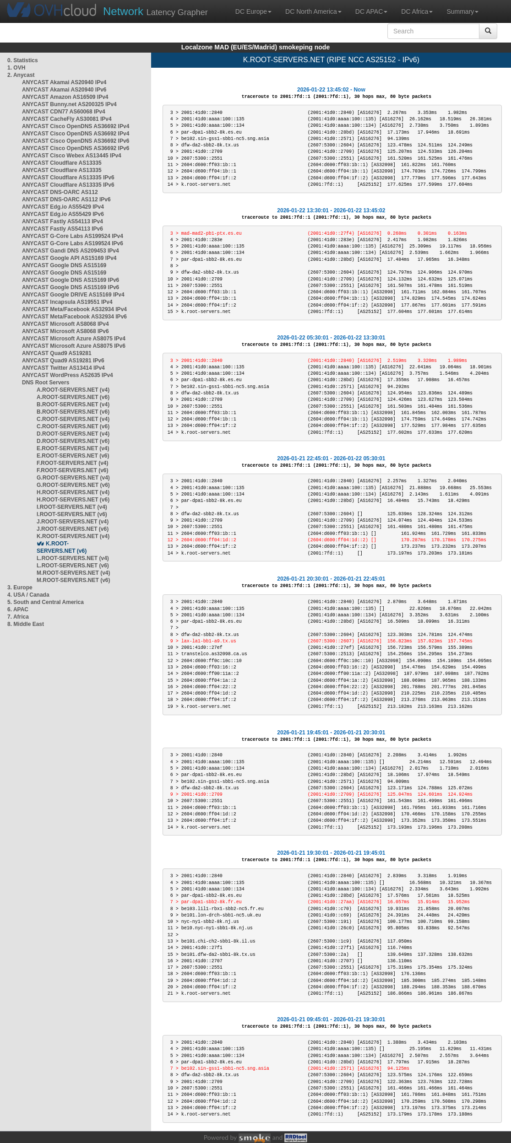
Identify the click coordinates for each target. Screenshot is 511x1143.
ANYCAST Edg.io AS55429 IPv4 (63, 207)
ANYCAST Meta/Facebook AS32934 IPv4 (74, 309)
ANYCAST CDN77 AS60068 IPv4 (63, 111)
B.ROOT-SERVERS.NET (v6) (73, 412)
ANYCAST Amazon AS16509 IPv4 (65, 97)
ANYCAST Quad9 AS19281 (57, 353)
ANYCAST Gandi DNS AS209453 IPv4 (70, 251)
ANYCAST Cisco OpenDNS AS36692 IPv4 (75, 126)
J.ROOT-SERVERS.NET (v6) (73, 529)
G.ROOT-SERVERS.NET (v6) (73, 485)
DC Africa (417, 11)
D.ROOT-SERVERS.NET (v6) (73, 441)
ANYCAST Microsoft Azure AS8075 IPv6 (73, 346)
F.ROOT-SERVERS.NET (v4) (72, 463)
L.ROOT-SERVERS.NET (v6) (73, 565)
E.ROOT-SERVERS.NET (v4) (73, 448)
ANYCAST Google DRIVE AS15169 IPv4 (73, 294)
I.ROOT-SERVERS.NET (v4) (72, 507)
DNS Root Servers (45, 382)
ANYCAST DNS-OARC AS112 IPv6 (66, 199)
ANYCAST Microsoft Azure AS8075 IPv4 (73, 338)
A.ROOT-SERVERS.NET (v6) (73, 397)
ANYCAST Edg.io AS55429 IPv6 (63, 214)
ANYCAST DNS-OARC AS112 (60, 192)
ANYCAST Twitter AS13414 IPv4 (63, 368)
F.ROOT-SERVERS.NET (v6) (72, 470)
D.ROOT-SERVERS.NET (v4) (73, 434)
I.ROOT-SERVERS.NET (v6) (72, 514)
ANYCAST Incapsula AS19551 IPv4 (67, 302)
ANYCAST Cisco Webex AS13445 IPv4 (71, 155)
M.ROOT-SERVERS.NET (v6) (73, 580)
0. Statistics (22, 60)
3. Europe (20, 587)
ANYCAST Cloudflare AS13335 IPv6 (68, 177)
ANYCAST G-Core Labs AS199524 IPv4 (72, 236)
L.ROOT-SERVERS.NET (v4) (73, 558)
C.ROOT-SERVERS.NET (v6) (73, 426)
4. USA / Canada (28, 595)
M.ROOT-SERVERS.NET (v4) (73, 573)
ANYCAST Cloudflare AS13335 (62, 163)
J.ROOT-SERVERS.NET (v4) (73, 521)
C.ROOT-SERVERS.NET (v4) (73, 419)
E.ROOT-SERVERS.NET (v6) (73, 456)
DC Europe (253, 11)
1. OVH (16, 68)
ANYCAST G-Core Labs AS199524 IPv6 (72, 243)
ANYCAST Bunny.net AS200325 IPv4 (69, 104)
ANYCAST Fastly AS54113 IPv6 (62, 229)
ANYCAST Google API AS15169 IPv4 (69, 258)
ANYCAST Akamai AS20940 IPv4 (64, 82)
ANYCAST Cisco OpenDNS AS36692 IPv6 (75, 141)
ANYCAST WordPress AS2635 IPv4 (67, 375)
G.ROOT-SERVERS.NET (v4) (73, 477)
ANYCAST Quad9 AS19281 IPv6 (63, 360)
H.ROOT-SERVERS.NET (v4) (73, 492)
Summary (462, 11)
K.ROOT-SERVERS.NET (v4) (73, 536)
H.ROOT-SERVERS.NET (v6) (73, 499)
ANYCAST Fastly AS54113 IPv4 (62, 221)
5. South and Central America (45, 602)
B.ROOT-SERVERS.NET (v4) (73, 404)
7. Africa (18, 617)
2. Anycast (21, 75)
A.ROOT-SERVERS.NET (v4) (73, 390)
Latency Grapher (155, 11)
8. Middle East (25, 624)
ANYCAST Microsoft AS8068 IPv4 (65, 324)
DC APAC (371, 11)
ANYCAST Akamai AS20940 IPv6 (64, 89)
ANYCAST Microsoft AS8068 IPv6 (65, 331)
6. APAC (17, 609)
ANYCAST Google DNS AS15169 (64, 265)
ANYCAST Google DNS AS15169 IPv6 (70, 280)
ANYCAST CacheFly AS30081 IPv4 (67, 119)
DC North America (313, 11)
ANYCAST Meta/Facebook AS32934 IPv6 (74, 316)
